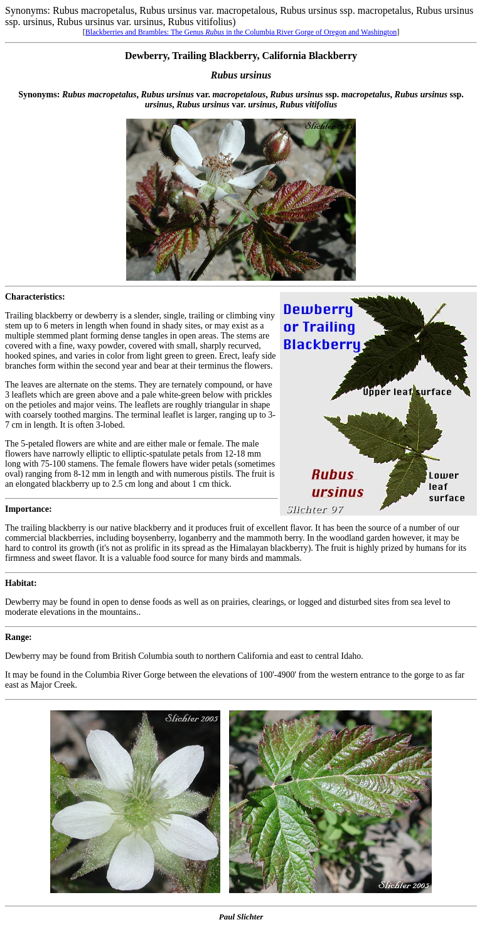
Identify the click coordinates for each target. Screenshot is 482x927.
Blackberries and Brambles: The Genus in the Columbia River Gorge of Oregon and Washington (241, 32)
